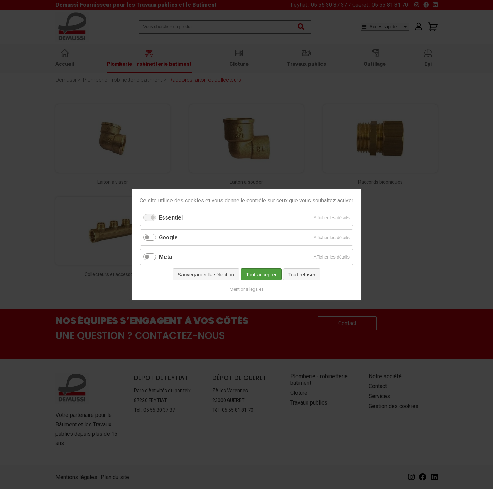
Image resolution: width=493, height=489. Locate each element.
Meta (165, 257)
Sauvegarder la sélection (206, 274)
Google (168, 237)
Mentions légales (247, 289)
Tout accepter (261, 274)
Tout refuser (301, 274)
